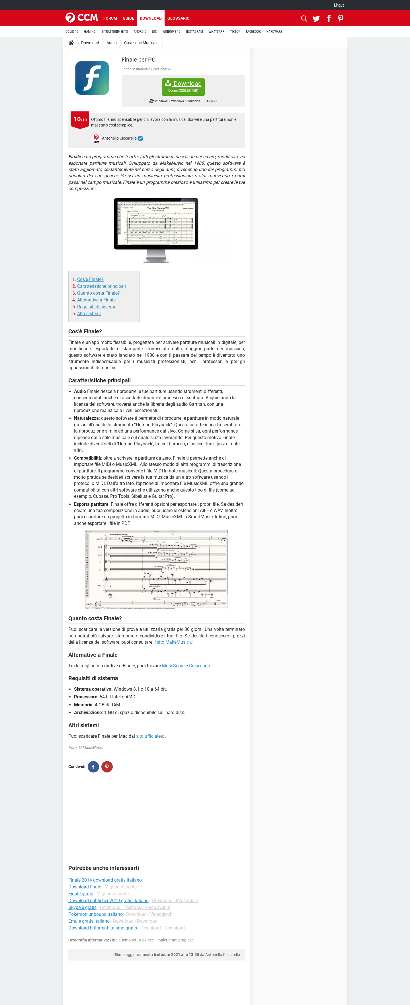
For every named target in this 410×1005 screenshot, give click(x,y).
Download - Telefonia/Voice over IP (135, 907)
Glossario (178, 18)
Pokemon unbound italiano (95, 914)
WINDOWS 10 (171, 32)
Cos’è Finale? (90, 279)
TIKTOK (235, 32)
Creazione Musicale (141, 42)
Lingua (339, 5)
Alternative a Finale (96, 300)
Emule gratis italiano (89, 921)
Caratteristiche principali (101, 286)
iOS (154, 32)
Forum (110, 18)
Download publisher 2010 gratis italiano (108, 900)
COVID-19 (71, 32)
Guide (128, 18)
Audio (111, 42)
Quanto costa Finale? (98, 293)
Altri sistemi (89, 313)
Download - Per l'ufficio (175, 900)
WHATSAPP (216, 32)
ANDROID (140, 32)
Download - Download (135, 921)
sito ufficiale (148, 736)
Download (151, 18)
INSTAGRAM (194, 32)
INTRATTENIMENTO (114, 32)
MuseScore (173, 665)
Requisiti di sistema (96, 306)
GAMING (90, 32)
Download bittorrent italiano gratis (102, 928)
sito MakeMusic (173, 642)
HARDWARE (274, 32)
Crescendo (199, 665)
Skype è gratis (82, 907)
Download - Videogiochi (150, 914)
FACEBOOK (253, 32)
